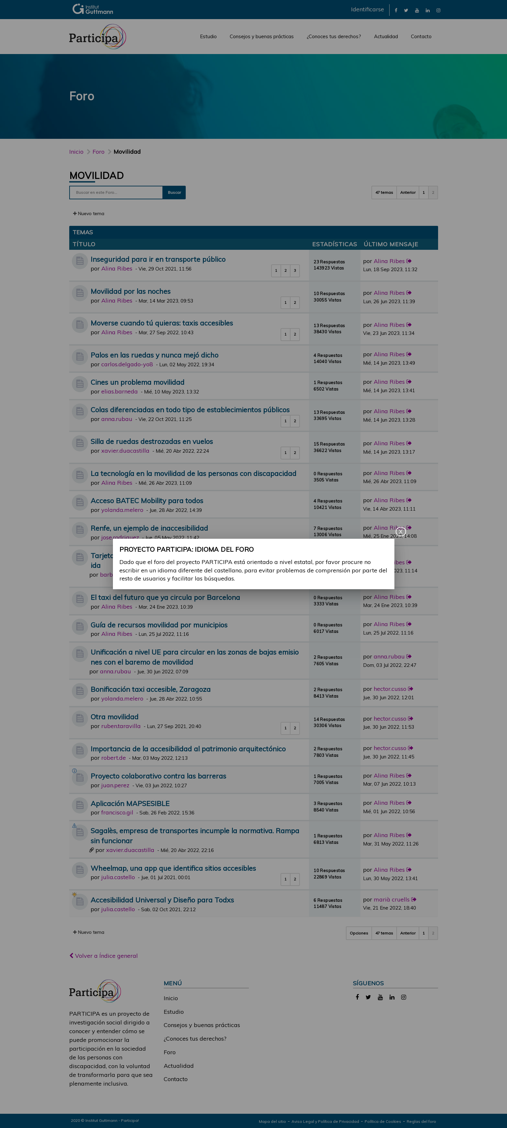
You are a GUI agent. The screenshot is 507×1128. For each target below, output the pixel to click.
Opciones (359, 933)
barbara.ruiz (117, 574)
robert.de (113, 757)
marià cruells (392, 899)
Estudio (208, 36)
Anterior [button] (407, 192)
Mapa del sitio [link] (272, 1121)
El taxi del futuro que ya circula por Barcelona (165, 597)
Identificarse (367, 9)
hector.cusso (390, 688)
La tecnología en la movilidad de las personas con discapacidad (193, 473)
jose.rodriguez (120, 537)
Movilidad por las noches (131, 291)
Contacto (421, 36)
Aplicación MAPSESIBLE (130, 803)
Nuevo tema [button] (88, 213)
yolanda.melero (122, 510)
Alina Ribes (116, 268)
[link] (396, 10)
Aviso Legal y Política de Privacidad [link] (325, 1121)
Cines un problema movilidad (137, 382)
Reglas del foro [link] (421, 1121)
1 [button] (424, 192)
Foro (170, 1052)
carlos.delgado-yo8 (127, 364)
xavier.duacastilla (125, 450)
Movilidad (96, 175)
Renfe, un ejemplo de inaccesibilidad (149, 528)
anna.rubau (116, 419)
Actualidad (386, 36)
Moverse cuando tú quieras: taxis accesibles (162, 322)
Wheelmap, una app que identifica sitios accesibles (173, 868)
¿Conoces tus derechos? (334, 36)
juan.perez (115, 785)
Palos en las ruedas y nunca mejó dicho (154, 354)
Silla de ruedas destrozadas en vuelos (152, 441)
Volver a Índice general (103, 955)
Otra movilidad (114, 716)
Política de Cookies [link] (383, 1121)
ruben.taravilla (121, 726)
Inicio (76, 151)
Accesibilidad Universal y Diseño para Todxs (162, 899)
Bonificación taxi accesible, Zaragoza (151, 689)
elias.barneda (119, 391)
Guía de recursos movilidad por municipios (159, 624)
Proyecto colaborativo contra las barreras (158, 775)
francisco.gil (117, 812)
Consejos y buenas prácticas (262, 36)
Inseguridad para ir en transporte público (158, 259)
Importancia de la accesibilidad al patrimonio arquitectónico (188, 748)
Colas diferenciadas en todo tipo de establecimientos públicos (190, 409)
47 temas (384, 192)
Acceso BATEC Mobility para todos (147, 500)
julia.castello (118, 877)
